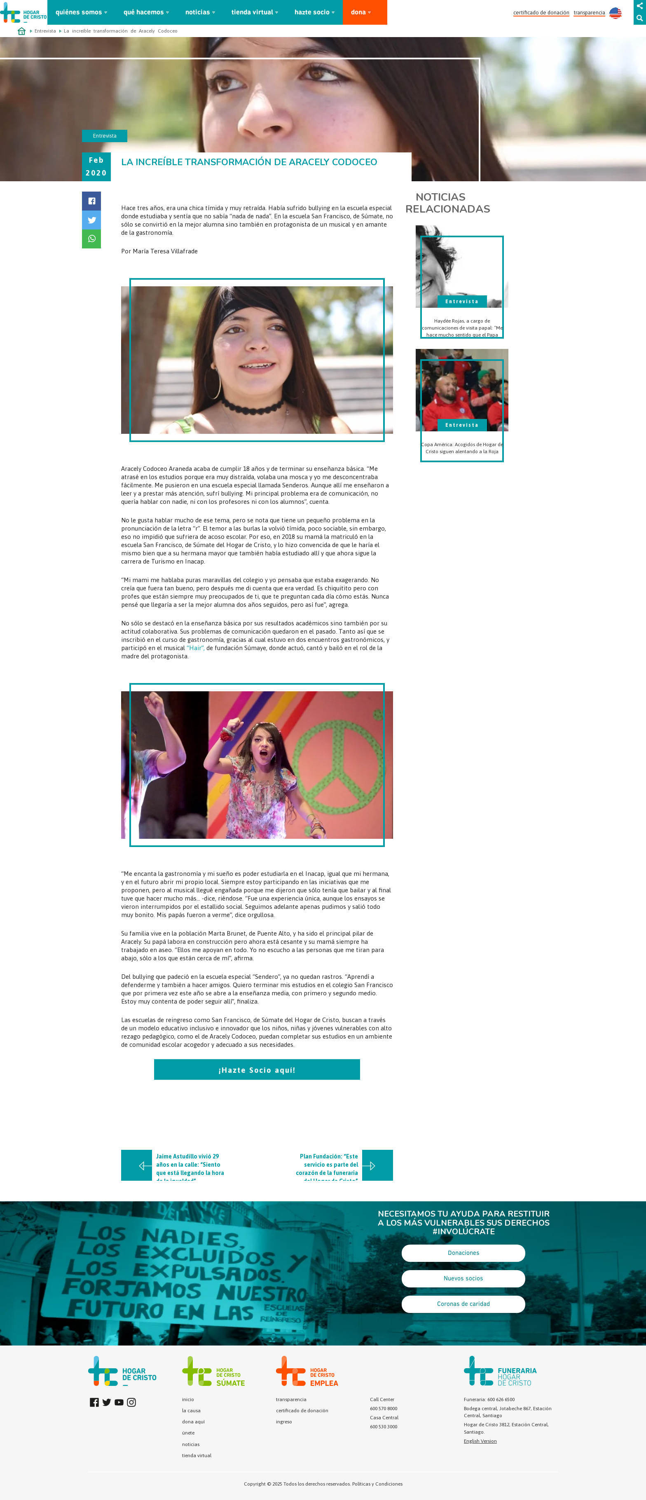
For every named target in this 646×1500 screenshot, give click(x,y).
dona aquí (193, 1422)
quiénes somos (79, 12)
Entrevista (45, 31)
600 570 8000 (383, 1408)
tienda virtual (252, 12)
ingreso (284, 1422)
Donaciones (464, 1253)
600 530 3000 (383, 1427)
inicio (188, 1399)
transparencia (589, 12)
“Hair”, (196, 647)
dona (358, 12)
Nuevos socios (463, 1278)
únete (188, 1433)
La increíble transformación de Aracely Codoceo (121, 31)
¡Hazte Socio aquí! (257, 1070)
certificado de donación (541, 12)
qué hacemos (144, 12)
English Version (480, 1441)
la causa (191, 1410)
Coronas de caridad (463, 1304)
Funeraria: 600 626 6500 (489, 1399)
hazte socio (312, 12)
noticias (197, 12)
